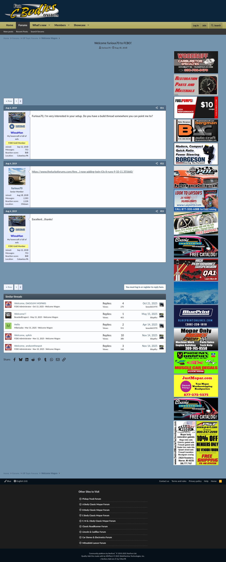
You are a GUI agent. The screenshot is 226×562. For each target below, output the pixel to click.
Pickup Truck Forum (91, 499)
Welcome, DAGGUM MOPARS (30, 303)
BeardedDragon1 (21, 317)
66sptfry (153, 317)
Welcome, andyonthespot (28, 345)
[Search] (215, 26)
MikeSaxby (18, 328)
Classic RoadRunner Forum (95, 526)
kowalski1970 (151, 307)
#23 (162, 211)
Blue (7, 481)
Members (60, 25)
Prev (10, 101)
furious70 (106, 47)
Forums (23, 25)
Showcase (79, 25)
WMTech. (125, 556)
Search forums (37, 31)
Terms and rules (179, 481)
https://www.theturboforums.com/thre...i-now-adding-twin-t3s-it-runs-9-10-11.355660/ (82, 171)
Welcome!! (20, 313)
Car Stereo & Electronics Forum (97, 537)
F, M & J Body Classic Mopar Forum (99, 521)
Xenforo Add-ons (113, 559)
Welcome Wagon (52, 306)
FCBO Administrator (22, 306)
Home (9, 25)
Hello (17, 324)
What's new (39, 25)
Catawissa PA (22, 155)
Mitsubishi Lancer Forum (94, 543)
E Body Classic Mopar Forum (95, 515)
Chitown (24, 204)
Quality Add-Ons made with (92, 556)
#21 (162, 108)
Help (206, 481)
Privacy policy (195, 481)
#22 (162, 163)
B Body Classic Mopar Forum (95, 510)
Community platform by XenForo (113, 553)
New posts (8, 31)
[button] (49, 25)
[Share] (156, 108)
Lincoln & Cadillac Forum (94, 532)
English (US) (21, 481)
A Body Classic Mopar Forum (96, 504)
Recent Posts (22, 31)
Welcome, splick (23, 335)
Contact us (164, 481)
